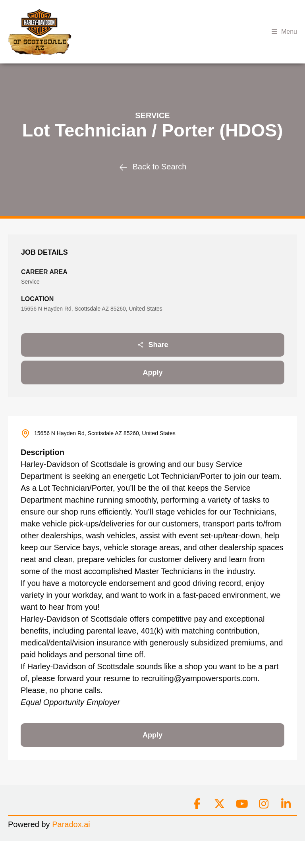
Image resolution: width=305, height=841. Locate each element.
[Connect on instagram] (264, 804)
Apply (152, 372)
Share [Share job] (152, 345)
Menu (284, 31)
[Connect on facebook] (197, 804)
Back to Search (153, 166)
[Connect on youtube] (241, 804)
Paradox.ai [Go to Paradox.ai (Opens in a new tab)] (71, 824)
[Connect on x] (219, 804)
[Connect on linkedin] (286, 804)
